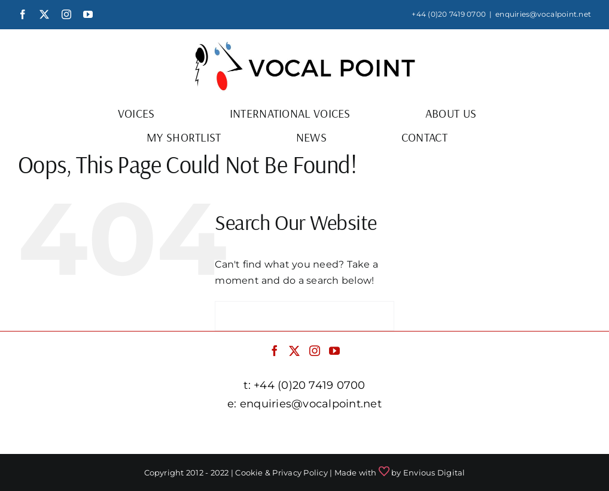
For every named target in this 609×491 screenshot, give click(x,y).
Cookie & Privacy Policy (281, 472)
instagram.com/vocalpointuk (363, 433)
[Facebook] (274, 350)
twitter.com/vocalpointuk (228, 433)
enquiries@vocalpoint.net (543, 14)
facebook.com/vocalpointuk (94, 433)
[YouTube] (334, 350)
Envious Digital (434, 472)
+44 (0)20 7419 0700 (449, 14)
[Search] (230, 316)
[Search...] (304, 316)
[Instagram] (314, 350)
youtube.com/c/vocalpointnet (510, 433)
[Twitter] (294, 350)
